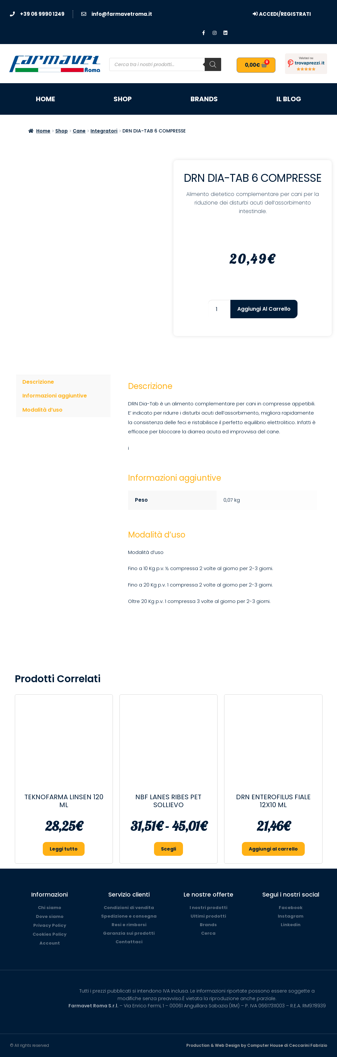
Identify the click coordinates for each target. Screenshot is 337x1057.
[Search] (213, 64)
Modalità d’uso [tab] (42, 410)
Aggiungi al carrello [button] (273, 849)
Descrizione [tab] (38, 382)
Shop (123, 99)
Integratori (104, 131)
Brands (204, 99)
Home (45, 99)
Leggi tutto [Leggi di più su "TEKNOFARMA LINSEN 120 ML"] (64, 849)
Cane (79, 131)
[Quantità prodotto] (219, 309)
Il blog (288, 99)
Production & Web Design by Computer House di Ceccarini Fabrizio (256, 1045)
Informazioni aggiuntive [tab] (54, 395)
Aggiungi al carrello (264, 309)
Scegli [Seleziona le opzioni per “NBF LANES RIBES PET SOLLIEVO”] (168, 849)
